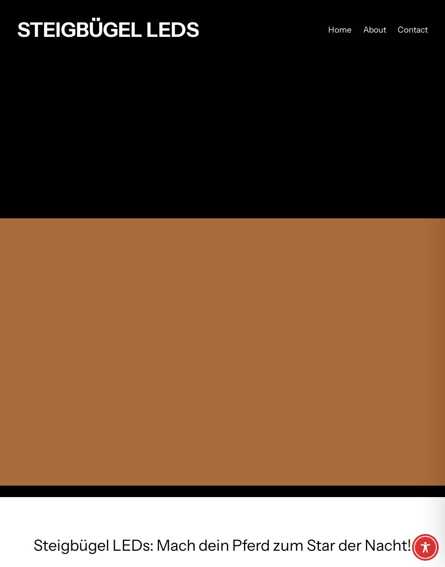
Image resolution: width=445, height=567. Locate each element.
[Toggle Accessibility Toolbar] (425, 547)
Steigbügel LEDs (108, 29)
